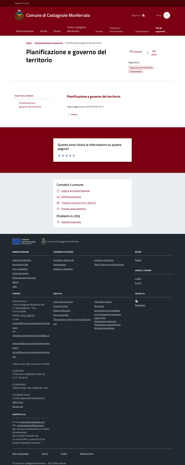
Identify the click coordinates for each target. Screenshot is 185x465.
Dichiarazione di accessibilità (107, 310)
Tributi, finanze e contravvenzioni (109, 264)
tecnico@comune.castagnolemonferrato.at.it (31, 354)
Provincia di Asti (60, 306)
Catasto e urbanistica (63, 269)
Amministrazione (25, 31)
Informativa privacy (103, 301)
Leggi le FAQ (100, 318)
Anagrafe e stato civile (63, 260)
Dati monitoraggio (20, 453)
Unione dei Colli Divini (63, 301)
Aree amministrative (21, 260)
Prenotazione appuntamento (107, 324)
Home (29, 43)
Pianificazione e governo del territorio (93, 96)
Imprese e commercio (104, 260)
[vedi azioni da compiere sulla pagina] (152, 52)
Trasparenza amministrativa (116, 29)
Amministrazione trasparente (49, 43)
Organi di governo (20, 273)
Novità (43, 31)
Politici (15, 282)
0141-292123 (28, 315)
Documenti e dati (20, 264)
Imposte (99, 31)
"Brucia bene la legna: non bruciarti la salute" (72, 321)
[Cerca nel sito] (165, 15)
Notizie (138, 260)
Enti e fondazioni (20, 269)
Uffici (14, 286)
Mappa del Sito (87, 453)
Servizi (57, 31)
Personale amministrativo (24, 277)
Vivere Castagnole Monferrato (76, 29)
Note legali (99, 306)
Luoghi (138, 278)
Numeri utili (17, 406)
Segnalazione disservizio (105, 321)
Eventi (138, 283)
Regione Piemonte (22, 3)
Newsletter (140, 305)
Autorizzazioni (59, 264)
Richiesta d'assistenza (104, 328)
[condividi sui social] (135, 51)
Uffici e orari (17, 402)
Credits (64, 453)
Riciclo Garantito (60, 315)
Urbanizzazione (142, 31)
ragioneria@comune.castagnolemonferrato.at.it (31, 345)
